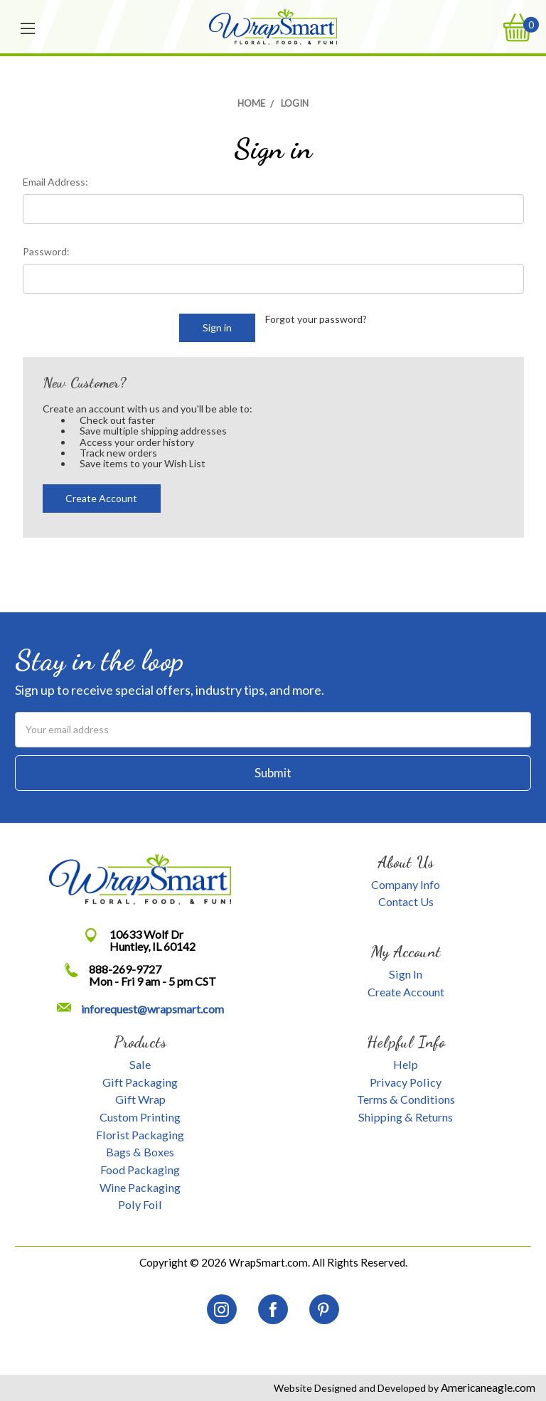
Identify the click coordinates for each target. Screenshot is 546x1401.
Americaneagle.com (487, 1387)
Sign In (405, 974)
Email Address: (55, 182)
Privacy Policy (405, 1082)
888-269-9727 (125, 969)
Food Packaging (140, 1169)
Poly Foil (140, 1204)
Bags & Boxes (140, 1151)
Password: (46, 251)
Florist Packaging (140, 1134)
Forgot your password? (316, 319)
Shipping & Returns (405, 1117)
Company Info (405, 884)
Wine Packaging (140, 1187)
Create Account (101, 498)
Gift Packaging (140, 1082)
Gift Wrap (140, 1099)
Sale (140, 1064)
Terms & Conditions (406, 1099)
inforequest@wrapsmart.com (152, 1009)
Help (405, 1064)
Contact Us (406, 901)
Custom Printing (140, 1117)
